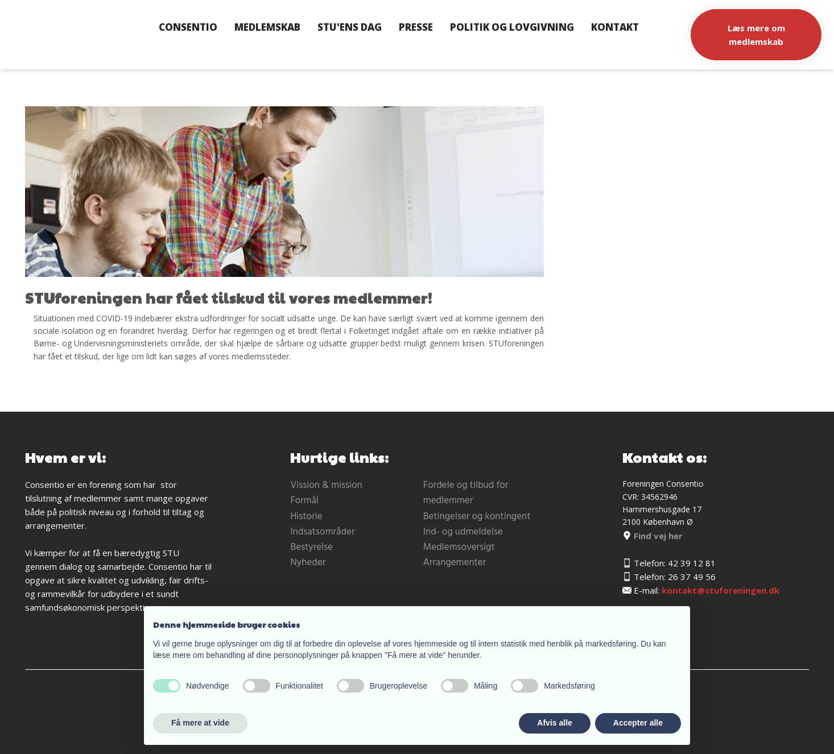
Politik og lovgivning (512, 27)
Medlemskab (267, 27)
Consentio (188, 27)
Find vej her (652, 535)
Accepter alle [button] (638, 722)
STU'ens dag (349, 27)
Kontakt (615, 27)
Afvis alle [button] (554, 722)
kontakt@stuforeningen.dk (720, 590)
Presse (416, 27)
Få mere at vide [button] (200, 722)
